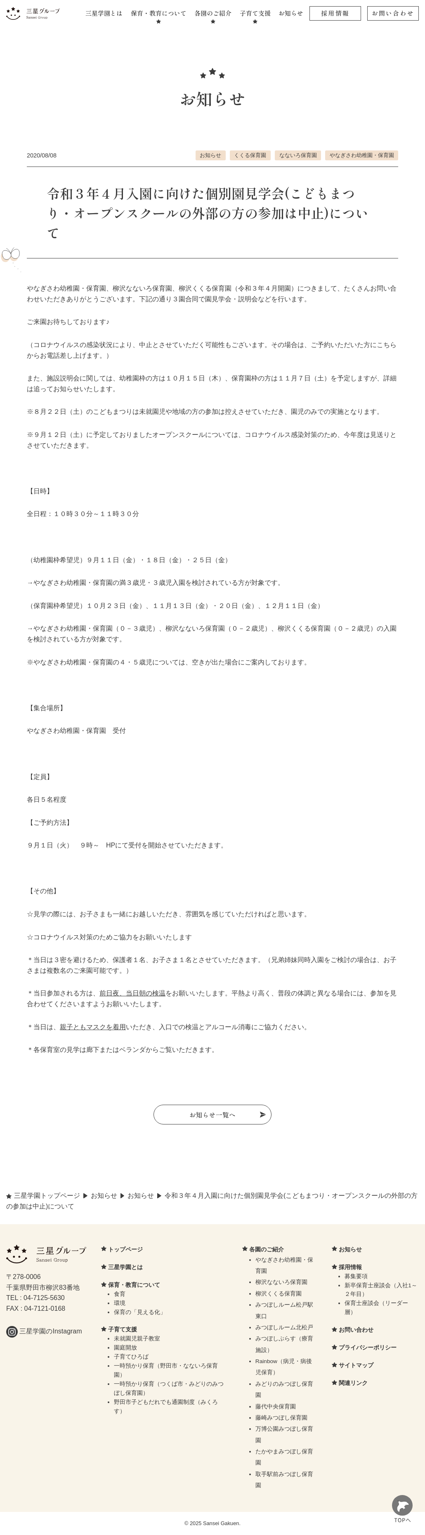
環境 (119, 1303)
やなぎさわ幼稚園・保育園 (362, 155)
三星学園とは (104, 13)
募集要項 (356, 1277)
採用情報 (335, 13)
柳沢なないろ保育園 (281, 1283)
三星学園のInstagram (44, 1331)
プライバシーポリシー (368, 1348)
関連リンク (353, 1383)
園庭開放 (125, 1348)
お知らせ (291, 13)
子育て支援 (255, 13)
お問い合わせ (393, 13)
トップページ (125, 1249)
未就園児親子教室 (137, 1339)
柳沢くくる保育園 (278, 1294)
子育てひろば (131, 1357)
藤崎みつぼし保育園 (281, 1418)
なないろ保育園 (298, 155)
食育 (119, 1294)
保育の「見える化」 (140, 1313)
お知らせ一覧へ (212, 1115)
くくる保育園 (250, 155)
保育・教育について (159, 13)
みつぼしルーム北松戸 (284, 1328)
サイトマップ (356, 1366)
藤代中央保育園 (275, 1407)
